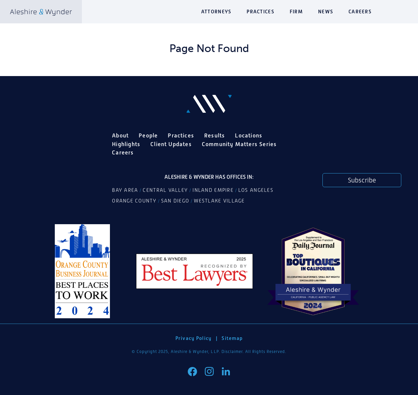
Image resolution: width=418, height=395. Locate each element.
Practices (260, 11)
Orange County (134, 201)
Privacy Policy (193, 338)
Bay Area (125, 190)
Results (214, 135)
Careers (360, 11)
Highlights (126, 144)
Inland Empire (213, 190)
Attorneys (216, 11)
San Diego (175, 201)
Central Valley (165, 190)
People (148, 135)
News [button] (325, 11)
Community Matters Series (239, 144)
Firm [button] (296, 11)
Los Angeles (255, 190)
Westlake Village (219, 201)
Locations (248, 135)
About (120, 135)
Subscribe (362, 180)
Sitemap (232, 338)
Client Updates (171, 144)
